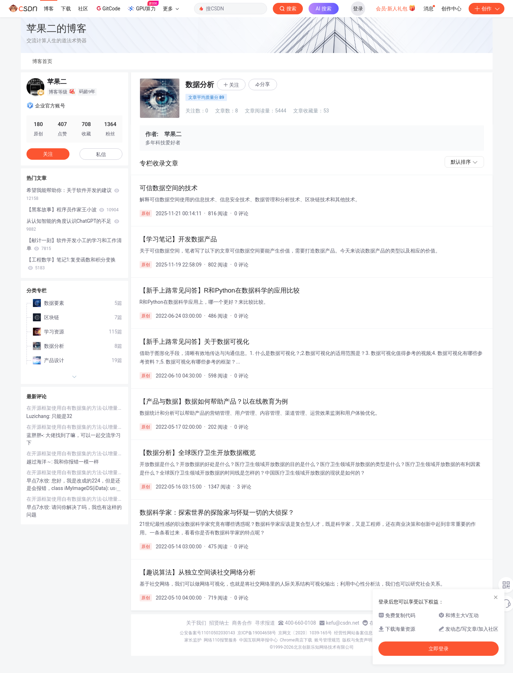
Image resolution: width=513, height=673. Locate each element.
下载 (66, 8)
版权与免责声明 (357, 640)
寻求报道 (265, 623)
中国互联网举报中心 (258, 640)
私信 (101, 154)
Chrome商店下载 (296, 640)
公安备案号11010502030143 (207, 632)
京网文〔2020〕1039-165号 (305, 632)
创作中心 (451, 8)
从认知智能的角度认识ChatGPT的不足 (72, 225)
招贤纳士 (219, 623)
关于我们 (196, 623)
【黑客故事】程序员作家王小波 (72, 209)
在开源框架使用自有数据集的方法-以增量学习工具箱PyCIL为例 (74, 408)
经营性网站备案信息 (353, 632)
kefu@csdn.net (342, 623)
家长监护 (193, 640)
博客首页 (42, 61)
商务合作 (242, 623)
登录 (358, 8)
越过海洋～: (40, 462)
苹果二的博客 (56, 28)
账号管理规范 (327, 640)
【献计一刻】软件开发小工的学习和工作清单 (74, 244)
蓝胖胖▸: (36, 435)
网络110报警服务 (220, 640)
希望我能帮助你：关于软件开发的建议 (72, 194)
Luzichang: (39, 416)
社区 (83, 8)
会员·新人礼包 (396, 7)
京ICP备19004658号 (256, 632)
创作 (486, 8)
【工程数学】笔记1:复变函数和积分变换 (71, 263)
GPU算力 (143, 6)
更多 (171, 8)
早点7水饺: (39, 481)
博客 (49, 8)
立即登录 (439, 649)
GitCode (107, 8)
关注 (48, 154)
